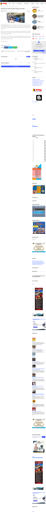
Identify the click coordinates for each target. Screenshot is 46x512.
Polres (41, 82)
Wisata (41, 83)
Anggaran (41, 3)
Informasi (32, 3)
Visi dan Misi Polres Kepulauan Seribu (40, 16)
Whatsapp (15, 47)
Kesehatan (35, 126)
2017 (39, 154)
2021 (39, 148)
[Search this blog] (37, 437)
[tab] (9, 3)
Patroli (36, 261)
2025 (39, 142)
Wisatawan (34, 85)
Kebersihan (5, 45)
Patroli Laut (35, 264)
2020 (39, 150)
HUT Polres (41, 264)
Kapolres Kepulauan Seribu (40, 27)
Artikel (34, 119)
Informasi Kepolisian (37, 457)
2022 (39, 147)
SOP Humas (33, 403)
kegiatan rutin (39, 85)
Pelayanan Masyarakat (36, 82)
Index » (33, 125)
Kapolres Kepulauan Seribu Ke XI (36, 411)
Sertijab (38, 264)
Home (9, 3)
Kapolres (38, 79)
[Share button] (18, 47)
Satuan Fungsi (19, 3)
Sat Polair (8, 45)
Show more (28, 56)
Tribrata (33, 341)
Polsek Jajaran (26, 3)
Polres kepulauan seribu (36, 83)
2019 (39, 151)
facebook (36, 36)
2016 (39, 156)
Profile (13, 3)
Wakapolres (41, 263)
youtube (36, 38)
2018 (39, 153)
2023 (39, 145)
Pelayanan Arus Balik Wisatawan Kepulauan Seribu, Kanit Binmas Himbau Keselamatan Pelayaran (38, 395)
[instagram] (43, 0)
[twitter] (40, 0)
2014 (39, 159)
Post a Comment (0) (16, 66)
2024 (39, 144)
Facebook (6, 47)
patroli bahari (41, 262)
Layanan (37, 3)
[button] (45, 4)
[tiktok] (45, 0)
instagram (42, 36)
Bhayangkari (34, 79)
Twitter (11, 47)
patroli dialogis (37, 263)
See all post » (34, 118)
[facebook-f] (39, 0)
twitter (43, 38)
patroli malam (42, 261)
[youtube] (42, 0)
